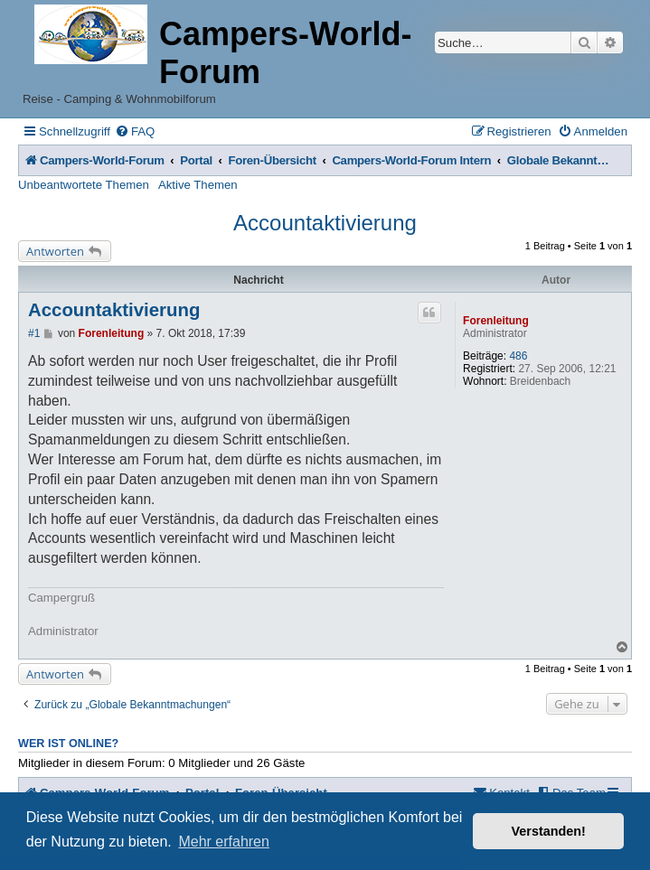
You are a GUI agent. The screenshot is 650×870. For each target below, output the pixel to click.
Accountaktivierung (325, 222)
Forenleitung (496, 320)
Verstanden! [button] (549, 831)
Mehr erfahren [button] (223, 841)
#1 (34, 333)
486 (518, 356)
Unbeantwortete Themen (83, 185)
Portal (196, 160)
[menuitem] (135, 131)
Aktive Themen (198, 185)
